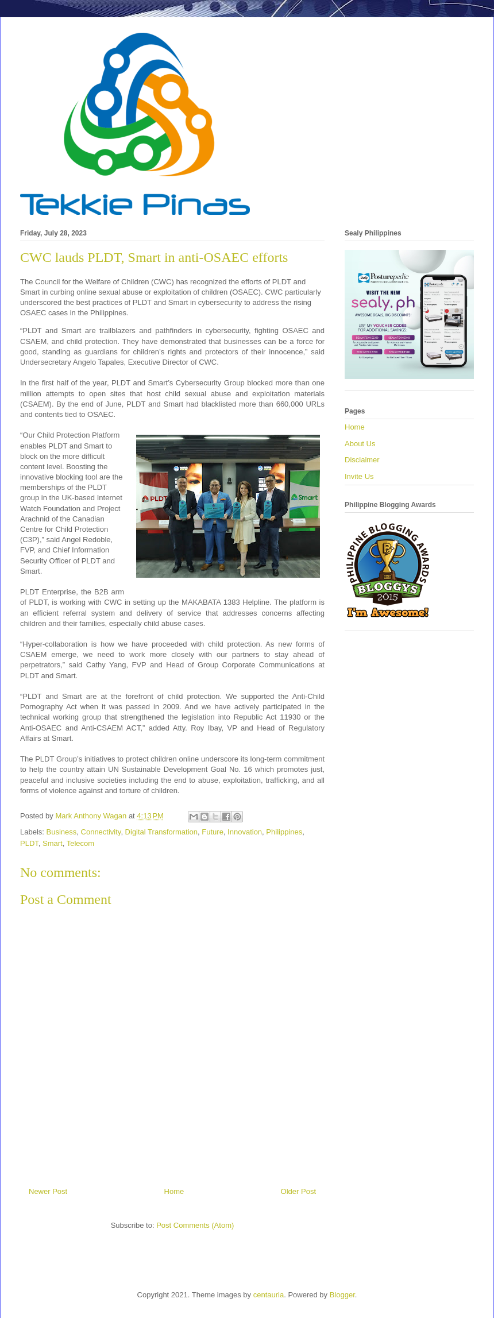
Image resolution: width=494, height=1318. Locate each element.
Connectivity (101, 832)
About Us (360, 443)
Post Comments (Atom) (195, 1225)
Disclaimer (362, 459)
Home (174, 1191)
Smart (53, 843)
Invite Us (359, 476)
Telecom (80, 843)
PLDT (29, 843)
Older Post (298, 1191)
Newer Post (48, 1191)
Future (212, 832)
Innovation (244, 832)
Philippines (284, 832)
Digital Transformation (161, 832)
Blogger (342, 1294)
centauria (268, 1294)
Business (62, 832)
